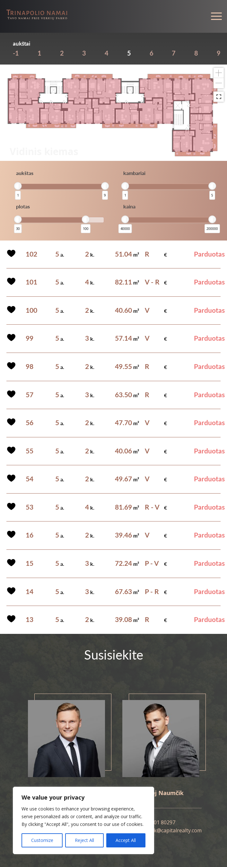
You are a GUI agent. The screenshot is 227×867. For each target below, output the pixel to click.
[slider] (18, 186)
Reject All (84, 840)
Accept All (126, 840)
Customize (42, 840)
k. (89, 254)
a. (59, 254)
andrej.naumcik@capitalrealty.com (161, 830)
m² (127, 254)
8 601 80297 (161, 822)
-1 (16, 52)
